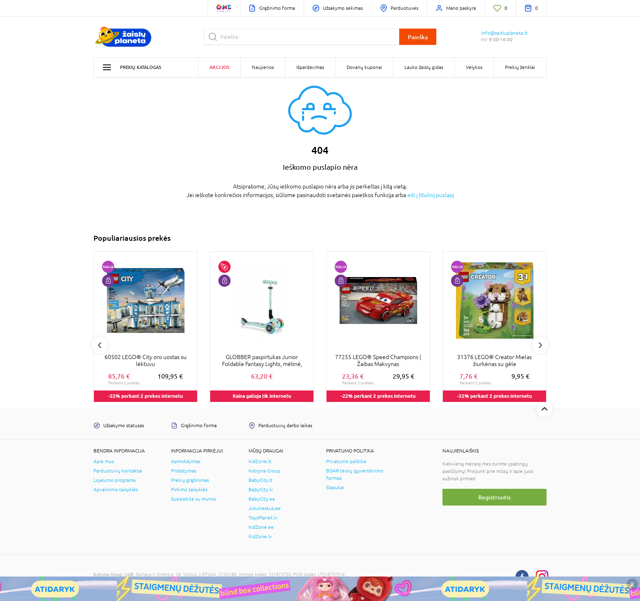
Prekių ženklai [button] (520, 67)
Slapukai (335, 487)
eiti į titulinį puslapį (430, 195)
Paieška (418, 36)
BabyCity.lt (261, 480)
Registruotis (494, 497)
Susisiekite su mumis (193, 499)
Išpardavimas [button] (310, 67)
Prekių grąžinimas (190, 480)
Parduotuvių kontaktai (117, 471)
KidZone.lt (260, 461)
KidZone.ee (261, 527)
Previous (99, 345)
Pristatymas (183, 471)
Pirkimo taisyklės (189, 489)
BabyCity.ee (262, 499)
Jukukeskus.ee (265, 508)
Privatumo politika (346, 461)
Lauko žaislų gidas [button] (423, 67)
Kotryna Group (264, 471)
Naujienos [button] (263, 67)
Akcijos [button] (219, 67)
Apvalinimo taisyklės (115, 489)
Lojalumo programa (114, 480)
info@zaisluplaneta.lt (504, 33)
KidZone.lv (260, 536)
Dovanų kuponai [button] (364, 67)
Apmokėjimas (185, 461)
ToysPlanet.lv (263, 518)
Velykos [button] (474, 67)
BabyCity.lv (261, 489)
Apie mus (103, 461)
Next (540, 345)
